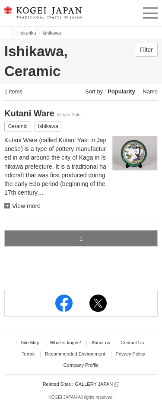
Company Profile (81, 365)
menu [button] (150, 11)
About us (100, 342)
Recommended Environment (75, 353)
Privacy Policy (130, 353)
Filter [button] (146, 49)
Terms (28, 353)
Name (150, 91)
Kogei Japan (5, 33)
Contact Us (132, 342)
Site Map (30, 342)
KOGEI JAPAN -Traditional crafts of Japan (42, 15)
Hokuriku (26, 32)
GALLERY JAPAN (97, 384)
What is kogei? (65, 342)
